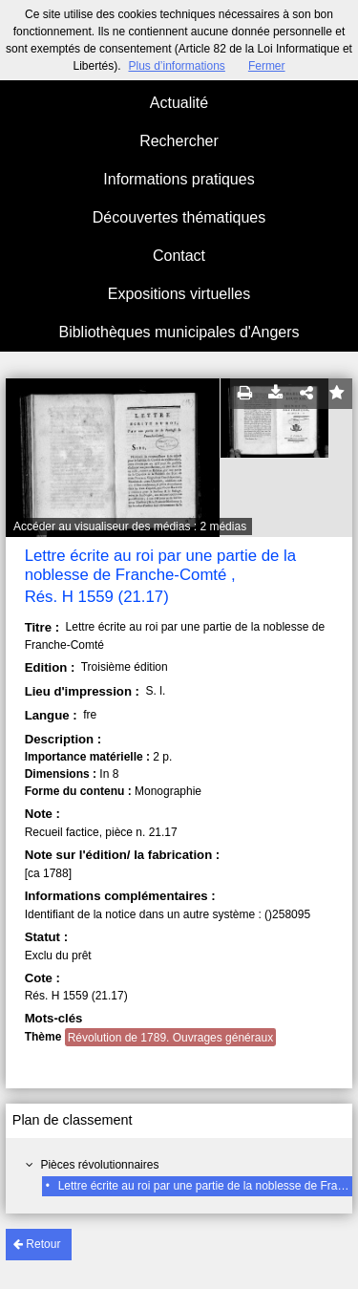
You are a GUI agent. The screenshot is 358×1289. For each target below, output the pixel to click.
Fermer (266, 66)
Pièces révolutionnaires (99, 1164)
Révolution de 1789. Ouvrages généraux (170, 1037)
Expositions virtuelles (179, 294)
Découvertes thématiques (179, 217)
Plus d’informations (176, 66)
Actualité (179, 103)
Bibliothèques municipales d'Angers (178, 332)
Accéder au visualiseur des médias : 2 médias (129, 526)
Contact (179, 255)
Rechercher (179, 141)
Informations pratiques (178, 179)
